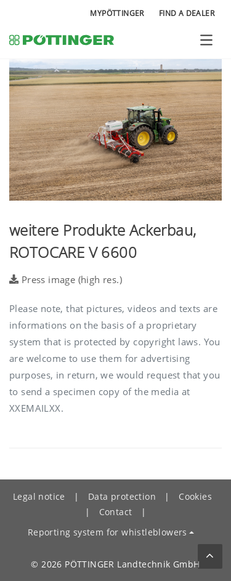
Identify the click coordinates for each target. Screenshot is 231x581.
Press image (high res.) (65, 279)
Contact (115, 512)
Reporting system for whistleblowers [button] (107, 532)
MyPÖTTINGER (117, 13)
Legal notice (39, 496)
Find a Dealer (186, 13)
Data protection (122, 496)
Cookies (195, 496)
